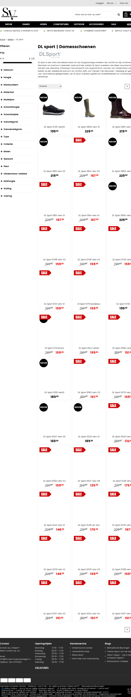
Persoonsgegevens (38, 696)
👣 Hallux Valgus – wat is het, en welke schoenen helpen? (28, 688)
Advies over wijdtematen (41, 694)
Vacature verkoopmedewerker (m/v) (91, 692)
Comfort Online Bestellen (60, 696)
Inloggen (100, 3)
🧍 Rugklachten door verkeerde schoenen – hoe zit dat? (83, 688)
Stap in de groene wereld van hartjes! (19, 692)
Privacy (4, 696)
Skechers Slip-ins (47, 690)
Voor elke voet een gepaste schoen (55, 692)
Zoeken (118, 14)
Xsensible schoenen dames (13, 686)
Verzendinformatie (80, 652)
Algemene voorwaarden (110, 694)
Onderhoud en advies (82, 648)
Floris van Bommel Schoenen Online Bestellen (95, 696)
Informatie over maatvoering (85, 659)
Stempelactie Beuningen (93, 686)
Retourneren (77, 655)
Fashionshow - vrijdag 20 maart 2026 (19, 690)
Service (110, 3)
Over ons (124, 3)
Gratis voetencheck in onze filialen (72, 690)
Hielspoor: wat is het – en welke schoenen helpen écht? (53, 686)
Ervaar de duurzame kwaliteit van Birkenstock (76, 694)
